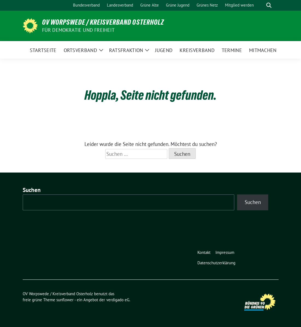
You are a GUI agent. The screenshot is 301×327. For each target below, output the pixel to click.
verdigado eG (117, 299)
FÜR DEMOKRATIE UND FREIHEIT (78, 30)
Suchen (32, 190)
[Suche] (261, 5)
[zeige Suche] (269, 5)
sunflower (65, 299)
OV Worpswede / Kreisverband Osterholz (103, 22)
